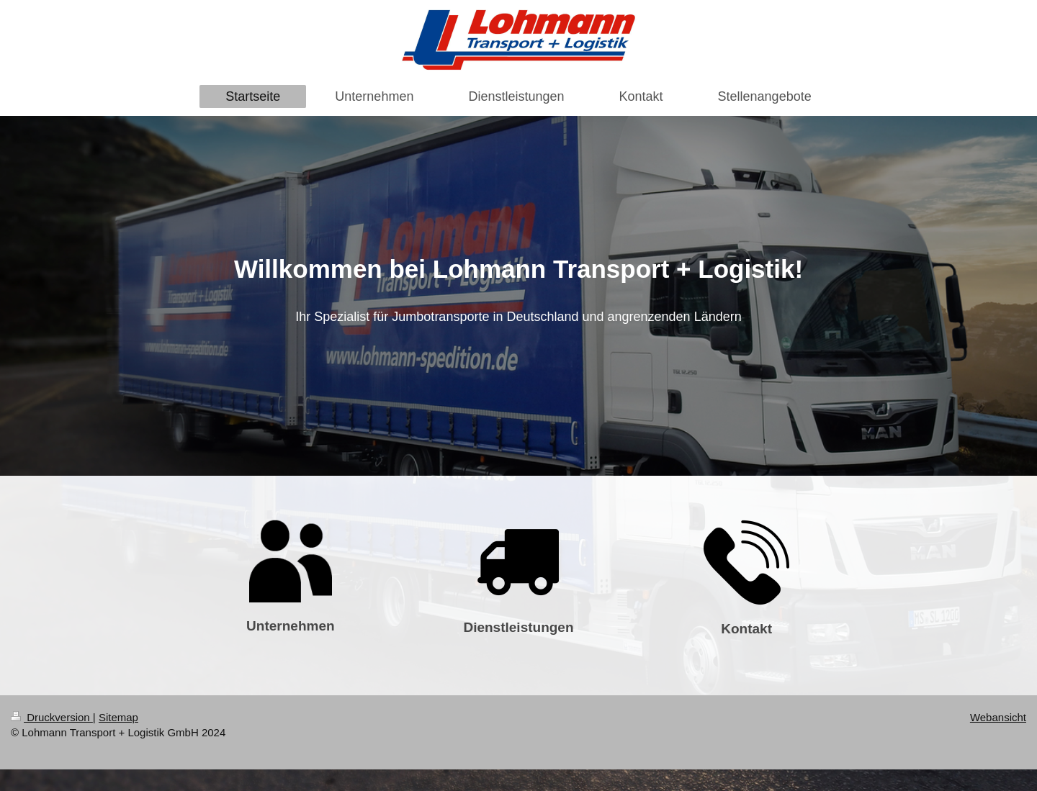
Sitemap (118, 717)
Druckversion (52, 717)
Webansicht (998, 717)
